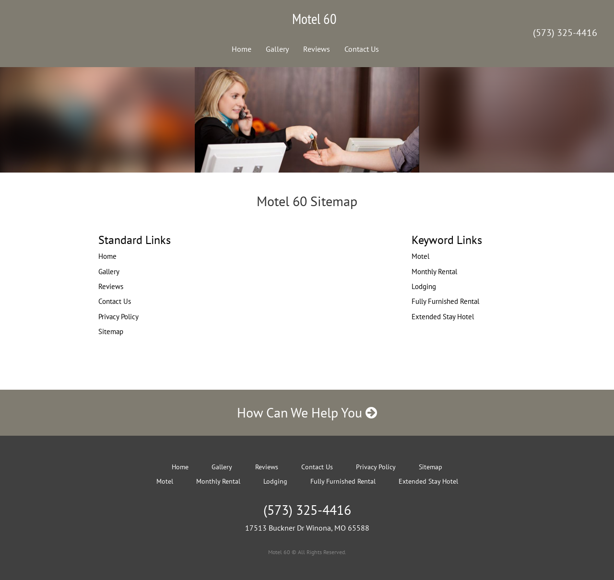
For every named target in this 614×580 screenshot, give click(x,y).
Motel (420, 256)
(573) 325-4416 (565, 32)
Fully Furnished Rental (445, 301)
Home (241, 49)
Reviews (316, 49)
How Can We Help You (307, 412)
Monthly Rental (434, 271)
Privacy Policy (118, 316)
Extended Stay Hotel (443, 316)
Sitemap (110, 331)
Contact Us (361, 49)
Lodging (424, 286)
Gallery (277, 49)
